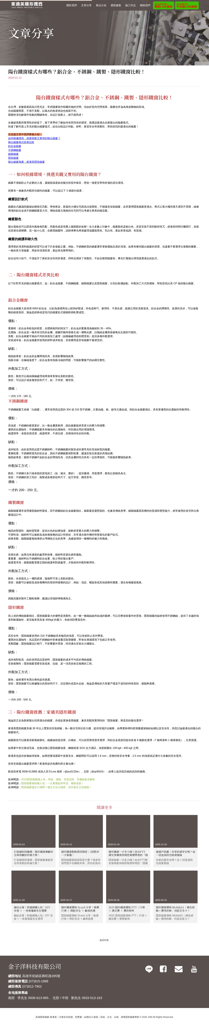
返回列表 (104, 940)
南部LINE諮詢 (163, 5)
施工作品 (130, 5)
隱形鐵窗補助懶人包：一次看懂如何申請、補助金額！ (52, 783)
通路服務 (116, 5)
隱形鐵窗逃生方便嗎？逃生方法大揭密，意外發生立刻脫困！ (56, 787)
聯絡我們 (145, 5)
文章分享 (86, 5)
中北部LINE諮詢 (187, 5)
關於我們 (71, 5)
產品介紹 (101, 5)
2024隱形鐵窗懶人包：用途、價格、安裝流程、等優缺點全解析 (58, 779)
